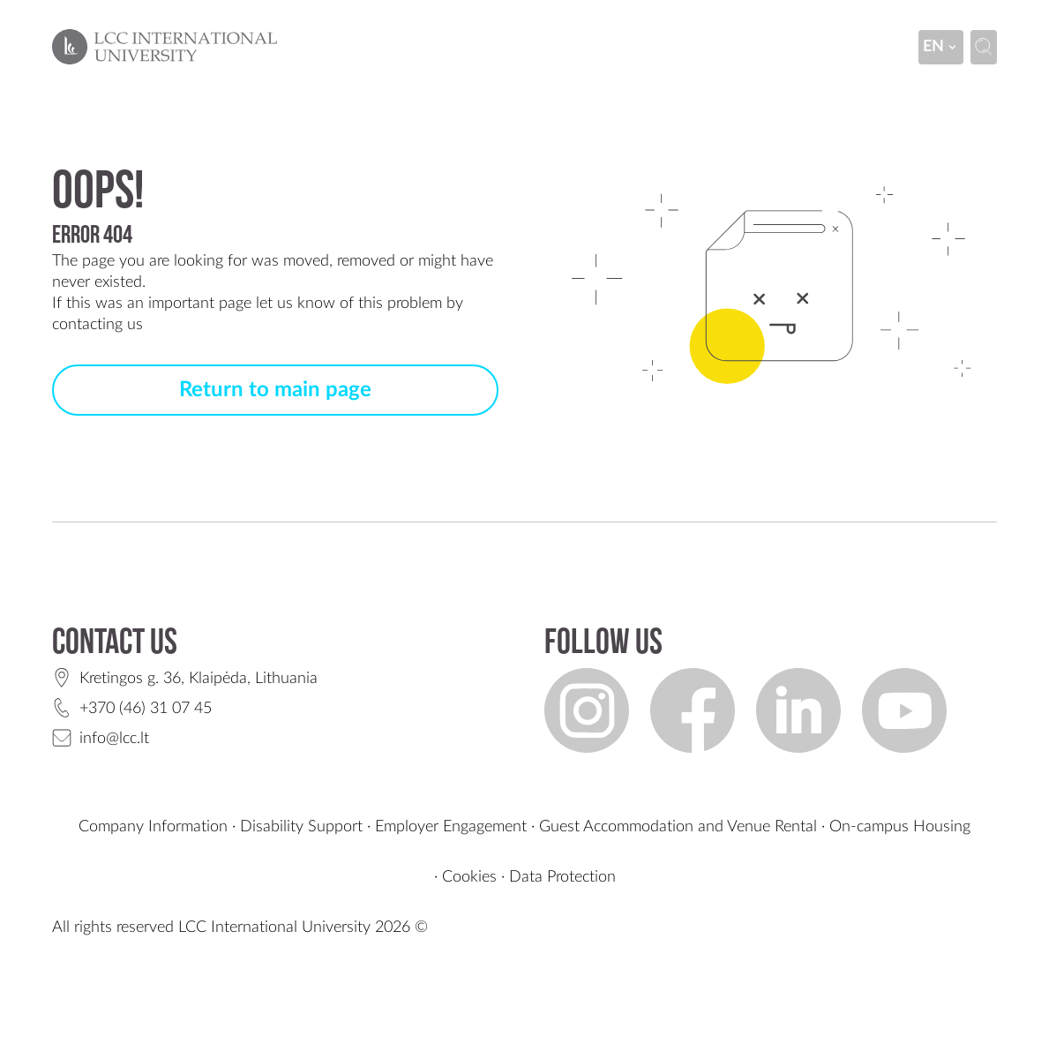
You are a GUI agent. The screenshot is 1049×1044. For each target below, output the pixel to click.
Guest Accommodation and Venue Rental (678, 827)
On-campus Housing (899, 827)
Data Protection (562, 877)
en (941, 47)
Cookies (469, 877)
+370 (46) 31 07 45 (145, 709)
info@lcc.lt (114, 739)
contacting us (97, 325)
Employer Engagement (451, 827)
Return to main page (275, 390)
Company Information (153, 827)
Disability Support (301, 827)
